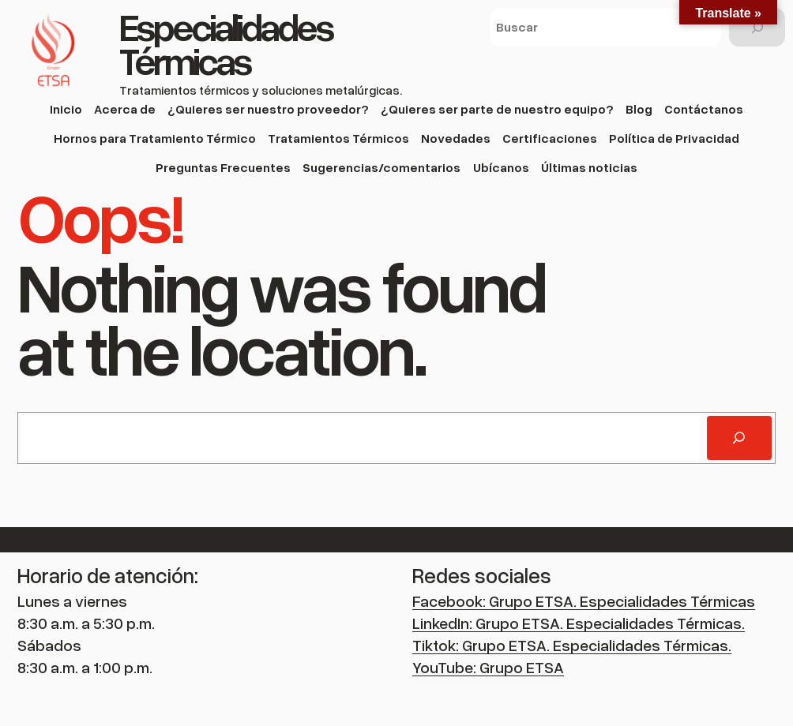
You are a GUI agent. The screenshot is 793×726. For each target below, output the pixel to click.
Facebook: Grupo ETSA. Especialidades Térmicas (583, 600)
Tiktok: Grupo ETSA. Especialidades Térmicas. (571, 644)
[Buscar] (757, 27)
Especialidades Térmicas (226, 43)
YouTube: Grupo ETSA (488, 666)
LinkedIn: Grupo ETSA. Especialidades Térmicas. (578, 622)
